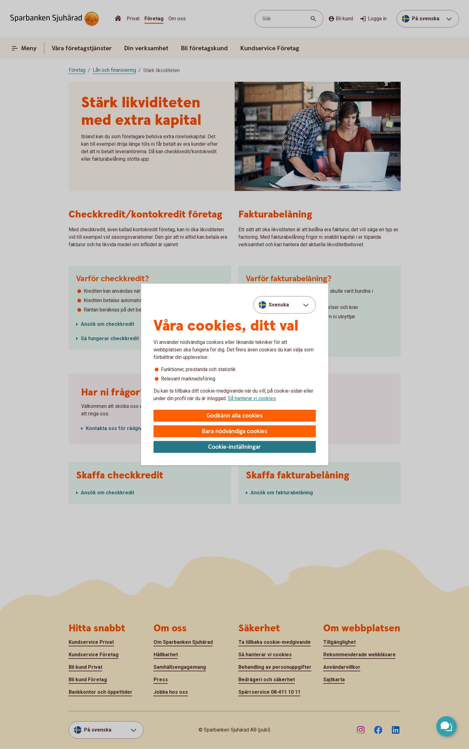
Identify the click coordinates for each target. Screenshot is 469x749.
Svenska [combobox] (279, 305)
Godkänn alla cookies (235, 416)
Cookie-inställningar (234, 447)
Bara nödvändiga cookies (234, 431)
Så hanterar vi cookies (252, 398)
